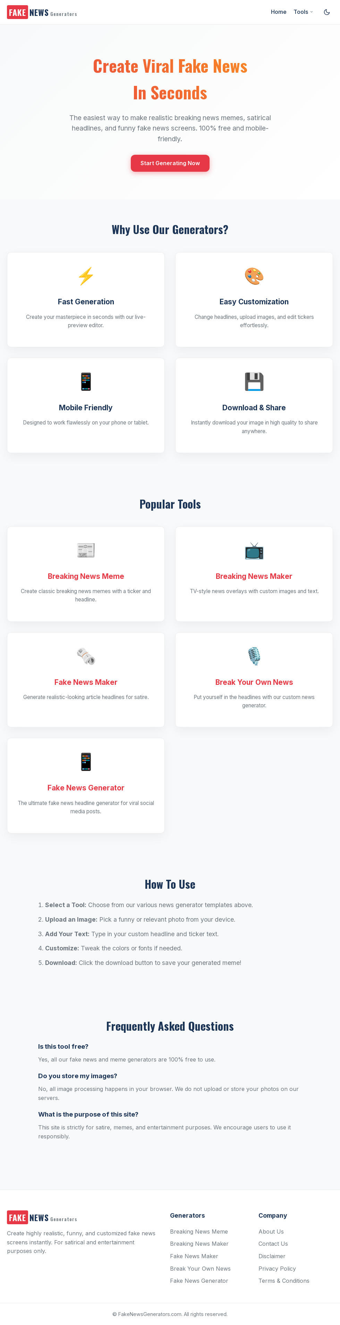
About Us (271, 1231)
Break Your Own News (200, 1268)
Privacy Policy (277, 1268)
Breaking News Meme (199, 1231)
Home (279, 11)
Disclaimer (272, 1256)
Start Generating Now (170, 163)
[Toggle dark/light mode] (327, 12)
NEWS (42, 12)
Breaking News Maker (199, 1243)
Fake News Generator (199, 1280)
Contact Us (273, 1243)
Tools (304, 11)
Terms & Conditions (283, 1280)
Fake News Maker (194, 1256)
